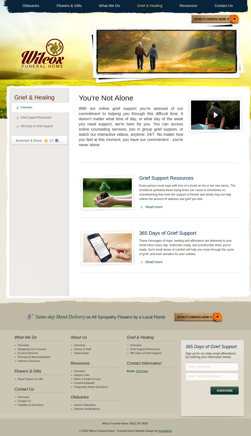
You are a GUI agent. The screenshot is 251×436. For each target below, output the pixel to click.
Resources (188, 5)
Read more (153, 207)
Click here (142, 371)
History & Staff (82, 349)
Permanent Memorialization (34, 357)
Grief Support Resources (35, 117)
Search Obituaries (85, 404)
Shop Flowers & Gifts (30, 378)
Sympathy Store (215, 19)
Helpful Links (82, 375)
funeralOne (165, 430)
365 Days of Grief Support (36, 126)
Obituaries (30, 5)
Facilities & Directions (31, 404)
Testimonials (81, 353)
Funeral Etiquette (84, 382)
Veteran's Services (29, 360)
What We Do (109, 5)
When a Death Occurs (87, 378)
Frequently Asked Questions (91, 386)
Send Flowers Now (198, 317)
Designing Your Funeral (32, 349)
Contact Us (223, 5)
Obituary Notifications (87, 408)
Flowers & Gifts (69, 5)
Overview (26, 107)
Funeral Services (28, 353)
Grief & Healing (149, 5)
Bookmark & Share (39, 140)
